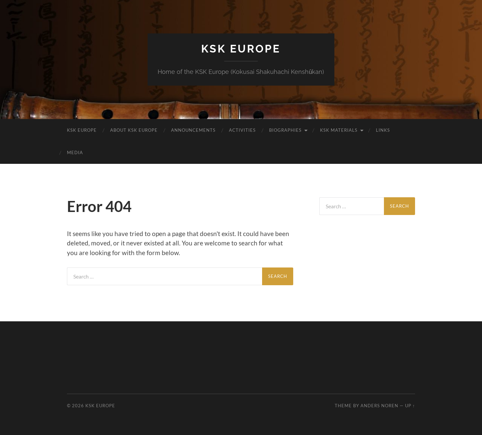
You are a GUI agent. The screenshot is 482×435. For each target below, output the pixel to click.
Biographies (285, 130)
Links (383, 130)
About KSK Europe (134, 130)
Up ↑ (410, 405)
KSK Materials (338, 130)
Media (75, 152)
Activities (242, 130)
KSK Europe (240, 48)
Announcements (193, 130)
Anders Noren (379, 405)
